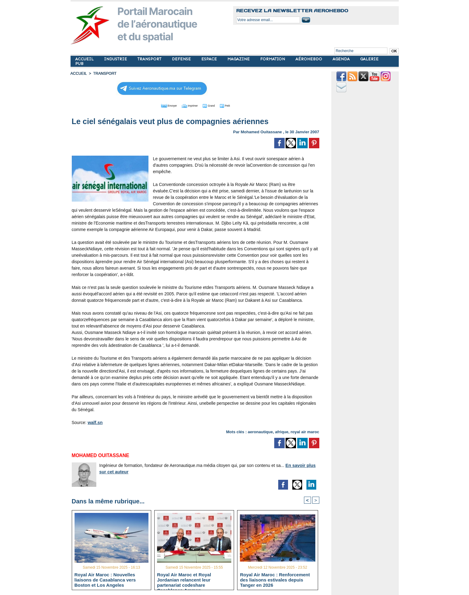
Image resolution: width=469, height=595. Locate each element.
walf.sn (95, 421)
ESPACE (209, 59)
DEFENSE (182, 59)
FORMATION (273, 59)
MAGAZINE (239, 59)
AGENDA (342, 59)
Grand (214, 105)
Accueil (78, 73)
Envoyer (160, 105)
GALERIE (369, 59)
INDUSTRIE (116, 59)
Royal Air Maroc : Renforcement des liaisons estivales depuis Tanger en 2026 (275, 579)
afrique (281, 431)
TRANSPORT (150, 59)
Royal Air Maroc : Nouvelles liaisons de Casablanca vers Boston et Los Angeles (105, 579)
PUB (79, 63)
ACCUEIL (85, 59)
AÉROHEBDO (309, 59)
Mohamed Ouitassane (261, 131)
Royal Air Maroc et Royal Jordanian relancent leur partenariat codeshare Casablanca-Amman (184, 579)
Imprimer (188, 105)
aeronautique (260, 431)
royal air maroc (304, 431)
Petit (235, 105)
